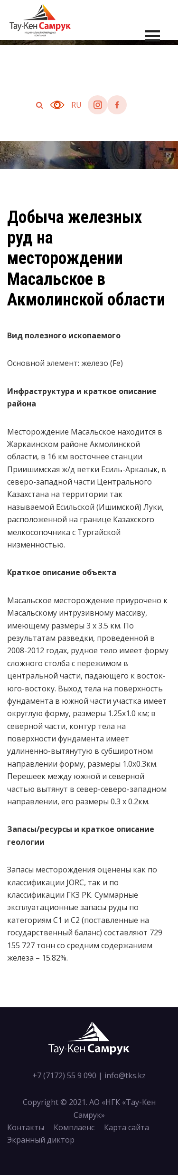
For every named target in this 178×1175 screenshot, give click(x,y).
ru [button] (76, 105)
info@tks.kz (125, 1075)
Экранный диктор (41, 1139)
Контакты (25, 1127)
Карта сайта (126, 1127)
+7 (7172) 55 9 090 (64, 1075)
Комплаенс (74, 1127)
